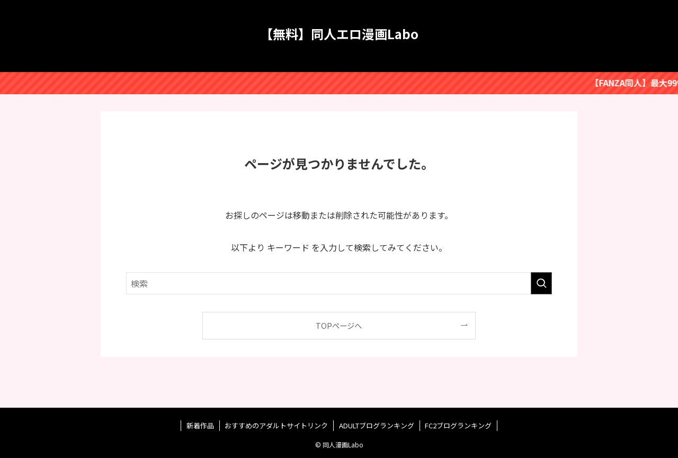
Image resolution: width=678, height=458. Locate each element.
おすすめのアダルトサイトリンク (276, 425)
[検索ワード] (339, 283)
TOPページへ (339, 325)
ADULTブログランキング (376, 425)
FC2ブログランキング (458, 425)
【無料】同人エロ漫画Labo (339, 34)
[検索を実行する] (541, 283)
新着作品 (200, 425)
